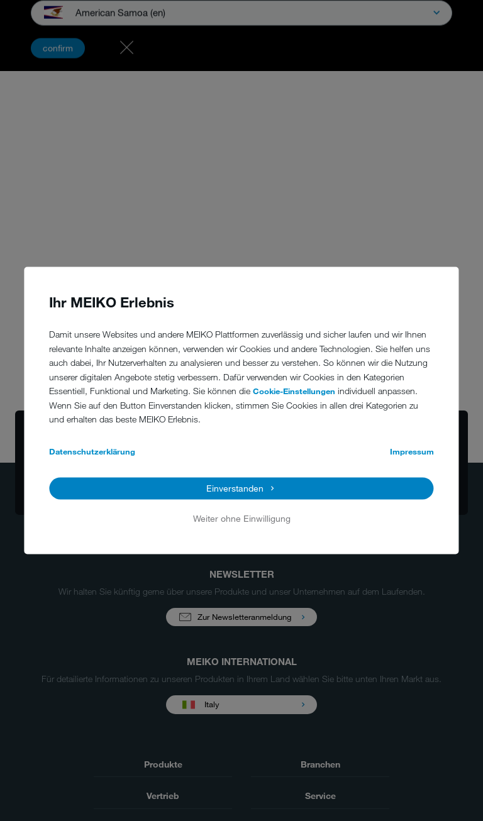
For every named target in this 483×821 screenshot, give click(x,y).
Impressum (412, 451)
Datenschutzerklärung (92, 451)
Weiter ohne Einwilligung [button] (242, 518)
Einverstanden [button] (235, 488)
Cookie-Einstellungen (294, 392)
